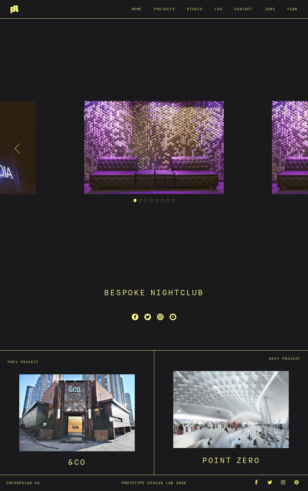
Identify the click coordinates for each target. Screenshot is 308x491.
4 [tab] (151, 201)
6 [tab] (162, 201)
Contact (243, 9)
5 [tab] (157, 201)
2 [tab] (140, 201)
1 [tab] (135, 201)
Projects (164, 9)
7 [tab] (167, 201)
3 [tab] (146, 201)
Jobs (270, 9)
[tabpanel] (154, 149)
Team (292, 9)
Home (137, 9)
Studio (194, 9)
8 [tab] (173, 201)
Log (218, 9)
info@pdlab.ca (23, 482)
